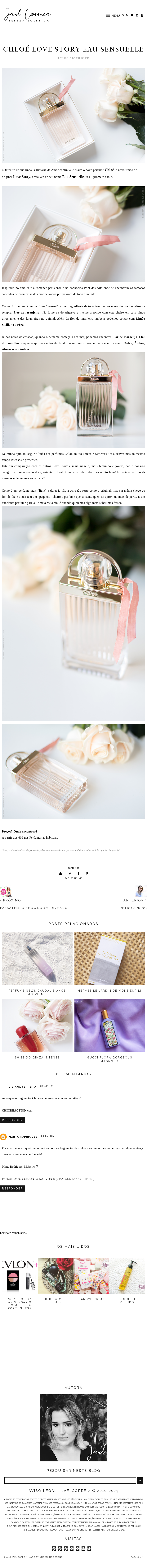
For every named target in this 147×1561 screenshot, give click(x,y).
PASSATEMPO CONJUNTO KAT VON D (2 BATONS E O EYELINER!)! (48, 1178)
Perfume (63, 58)
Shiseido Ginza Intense (37, 1057)
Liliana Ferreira (22, 1086)
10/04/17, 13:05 (47, 1136)
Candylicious (91, 1299)
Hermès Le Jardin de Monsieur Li (109, 990)
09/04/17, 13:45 (46, 1086)
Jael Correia (19, 1557)
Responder (12, 1120)
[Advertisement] (73, 1354)
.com (17, 1110)
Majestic (29, 1166)
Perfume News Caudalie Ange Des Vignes (37, 992)
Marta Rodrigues (23, 1136)
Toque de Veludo (127, 1301)
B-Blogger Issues (55, 1301)
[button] (111, 15)
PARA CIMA (137, 1557)
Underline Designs (50, 1557)
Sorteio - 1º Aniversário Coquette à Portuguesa (20, 1304)
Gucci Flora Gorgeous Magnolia (109, 1059)
